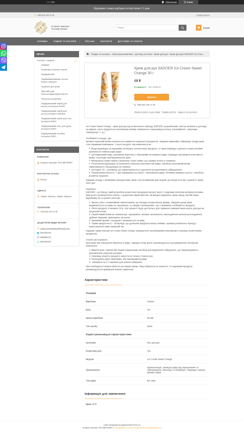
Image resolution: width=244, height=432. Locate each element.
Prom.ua (136, 425)
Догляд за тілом (143, 54)
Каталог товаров (45, 60)
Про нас (90, 41)
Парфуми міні (47, 74)
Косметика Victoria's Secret (54, 69)
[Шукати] (182, 28)
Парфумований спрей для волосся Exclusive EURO (54, 104)
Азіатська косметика (122, 54)
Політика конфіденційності (150, 428)
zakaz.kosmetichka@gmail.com (55, 228)
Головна (42, 41)
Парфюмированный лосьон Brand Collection (54, 80)
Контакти (106, 41)
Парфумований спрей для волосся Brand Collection (54, 112)
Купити (151, 97)
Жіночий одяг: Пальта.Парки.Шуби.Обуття (54, 92)
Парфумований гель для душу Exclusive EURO (56, 127)
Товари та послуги (64, 41)
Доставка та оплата (130, 41)
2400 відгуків (171, 2)
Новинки (45, 65)
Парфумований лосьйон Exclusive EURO (53, 135)
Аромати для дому (50, 86)
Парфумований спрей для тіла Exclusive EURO (56, 119)
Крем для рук (161, 54)
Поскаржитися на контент (125, 428)
